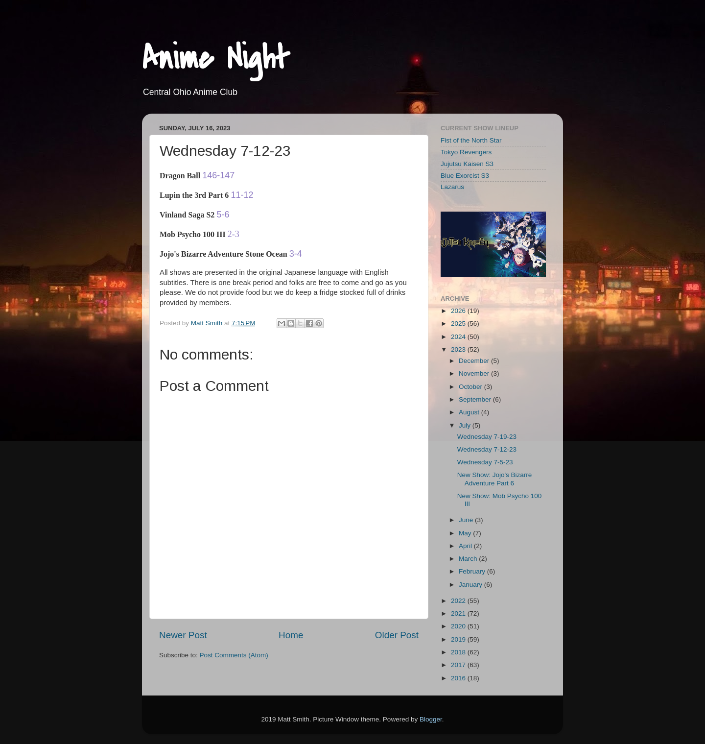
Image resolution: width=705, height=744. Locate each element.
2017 (459, 665)
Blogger (431, 719)
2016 (459, 678)
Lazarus (452, 187)
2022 (459, 600)
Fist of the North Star (471, 140)
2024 (459, 336)
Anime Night (215, 58)
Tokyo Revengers (466, 152)
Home (291, 635)
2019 (459, 639)
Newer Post (183, 635)
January (471, 584)
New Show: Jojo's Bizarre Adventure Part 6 (494, 478)
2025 (459, 323)
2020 (459, 626)
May (466, 533)
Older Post (397, 635)
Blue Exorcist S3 (465, 175)
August (470, 412)
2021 (459, 613)
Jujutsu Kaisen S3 (467, 164)
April (466, 546)
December (475, 360)
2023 (459, 349)
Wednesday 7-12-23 (487, 449)
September (476, 399)
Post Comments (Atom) (234, 655)
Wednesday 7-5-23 (485, 462)
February (473, 571)
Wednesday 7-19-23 (487, 436)
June (467, 520)
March (469, 558)
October (471, 386)
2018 (459, 652)
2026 (459, 310)
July (465, 425)
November (475, 373)
